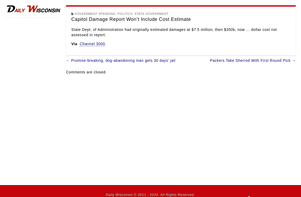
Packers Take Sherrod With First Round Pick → (253, 60)
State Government (151, 13)
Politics (125, 13)
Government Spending (95, 13)
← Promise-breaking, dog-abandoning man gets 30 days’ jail (120, 60)
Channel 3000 (92, 44)
